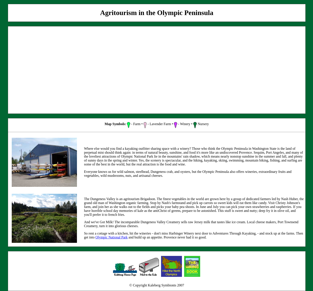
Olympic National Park (111, 237)
